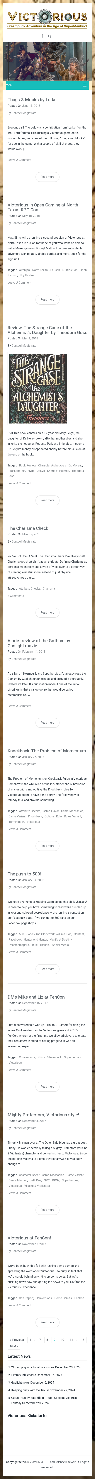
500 (21, 934)
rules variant (72, 816)
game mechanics (72, 811)
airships (24, 270)
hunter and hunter (35, 939)
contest (79, 934)
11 (71, 1340)
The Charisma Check (28, 528)
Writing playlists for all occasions (32, 1367)
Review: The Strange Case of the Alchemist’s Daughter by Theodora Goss (47, 330)
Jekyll (41, 471)
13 (82, 1340)
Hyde (31, 471)
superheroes (72, 1057)
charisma (49, 588)
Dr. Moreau (75, 465)
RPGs (41, 1057)
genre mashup (18, 1180)
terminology (16, 822)
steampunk (54, 1057)
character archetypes (52, 465)
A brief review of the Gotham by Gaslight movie (39, 643)
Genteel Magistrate (24, 113)
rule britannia (41, 945)
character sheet (29, 1175)
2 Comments (16, 596)
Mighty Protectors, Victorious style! (43, 1114)
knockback (35, 816)
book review (27, 465)
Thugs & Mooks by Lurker (33, 99)
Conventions (27, 1057)
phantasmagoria (19, 945)
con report (26, 1298)
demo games (63, 1298)
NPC (47, 1180)
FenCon (79, 1298)
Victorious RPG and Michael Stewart (53, 1462)
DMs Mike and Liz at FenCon (36, 997)
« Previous (17, 1340)
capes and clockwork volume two (49, 934)
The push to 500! (24, 874)
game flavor (51, 811)
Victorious (33, 822)
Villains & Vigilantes (37, 1186)
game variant (17, 816)
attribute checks (29, 588)
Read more (47, 177)
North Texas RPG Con (46, 270)
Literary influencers (23, 1375)
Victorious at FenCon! (29, 1238)
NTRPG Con (69, 270)
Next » (14, 1346)
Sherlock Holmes (58, 471)
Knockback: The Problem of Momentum (47, 750)
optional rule (53, 816)
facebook (15, 939)
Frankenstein (17, 471)
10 (62, 1340)
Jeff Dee (35, 1180)
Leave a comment (19, 160)
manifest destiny (61, 939)
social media (60, 945)
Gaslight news (20, 1382)
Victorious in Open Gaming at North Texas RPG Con (43, 207)
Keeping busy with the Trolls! (30, 1390)
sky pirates (27, 275)
